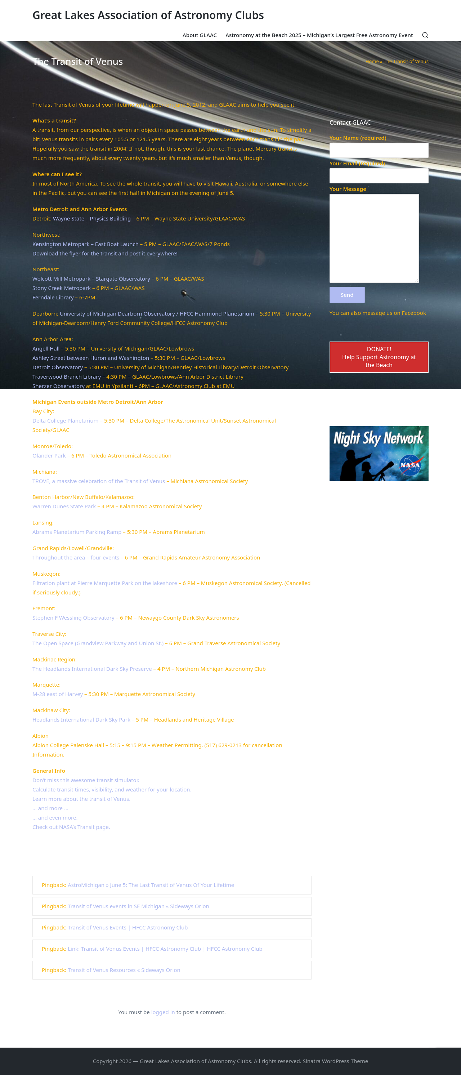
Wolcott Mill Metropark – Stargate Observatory (91, 278)
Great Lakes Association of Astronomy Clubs (148, 15)
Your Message (374, 234)
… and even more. (54, 817)
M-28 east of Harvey (57, 693)
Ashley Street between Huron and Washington (90, 357)
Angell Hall (45, 348)
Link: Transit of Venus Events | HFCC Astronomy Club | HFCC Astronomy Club (165, 948)
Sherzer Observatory (58, 385)
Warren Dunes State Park (64, 506)
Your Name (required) (379, 144)
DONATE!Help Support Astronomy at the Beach (379, 357)
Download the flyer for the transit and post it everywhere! (105, 253)
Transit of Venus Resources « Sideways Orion (124, 969)
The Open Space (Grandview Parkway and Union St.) (98, 643)
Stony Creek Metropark (61, 287)
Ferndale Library (53, 297)
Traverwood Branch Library (66, 376)
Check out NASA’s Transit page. (71, 826)
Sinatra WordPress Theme (335, 1061)
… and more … (50, 808)
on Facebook (410, 312)
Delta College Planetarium (65, 420)
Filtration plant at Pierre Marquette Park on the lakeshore (104, 582)
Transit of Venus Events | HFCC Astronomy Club (128, 927)
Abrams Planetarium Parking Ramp (76, 531)
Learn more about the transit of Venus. (81, 798)
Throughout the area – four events (75, 557)
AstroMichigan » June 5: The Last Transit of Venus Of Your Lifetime (151, 884)
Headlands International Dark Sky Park (81, 719)
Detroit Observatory (57, 367)
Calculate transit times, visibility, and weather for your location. (112, 789)
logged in (163, 1012)
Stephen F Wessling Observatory (73, 617)
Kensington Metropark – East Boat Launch (85, 243)
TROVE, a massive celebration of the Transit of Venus (98, 481)
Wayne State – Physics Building (92, 218)
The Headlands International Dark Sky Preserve (92, 668)
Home (372, 61)
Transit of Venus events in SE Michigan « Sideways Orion (138, 906)
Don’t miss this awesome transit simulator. (85, 780)
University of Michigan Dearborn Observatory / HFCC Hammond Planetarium (157, 313)
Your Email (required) (379, 169)
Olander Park (49, 455)
